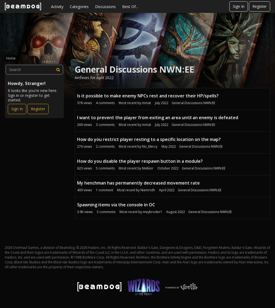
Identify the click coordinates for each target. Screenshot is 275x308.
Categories (79, 6)
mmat (146, 103)
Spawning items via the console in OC (116, 205)
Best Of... (130, 6)
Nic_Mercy (149, 146)
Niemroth (147, 190)
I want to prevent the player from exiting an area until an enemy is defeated (157, 118)
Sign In (238, 6)
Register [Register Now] (38, 108)
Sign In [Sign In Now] (17, 108)
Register (259, 6)
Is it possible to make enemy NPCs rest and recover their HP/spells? (148, 96)
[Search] (58, 70)
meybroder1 (152, 212)
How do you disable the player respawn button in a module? (140, 161)
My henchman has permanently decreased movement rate (138, 183)
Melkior (147, 168)
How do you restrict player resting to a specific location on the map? (149, 139)
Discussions (105, 6)
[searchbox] (34, 70)
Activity (57, 6)
